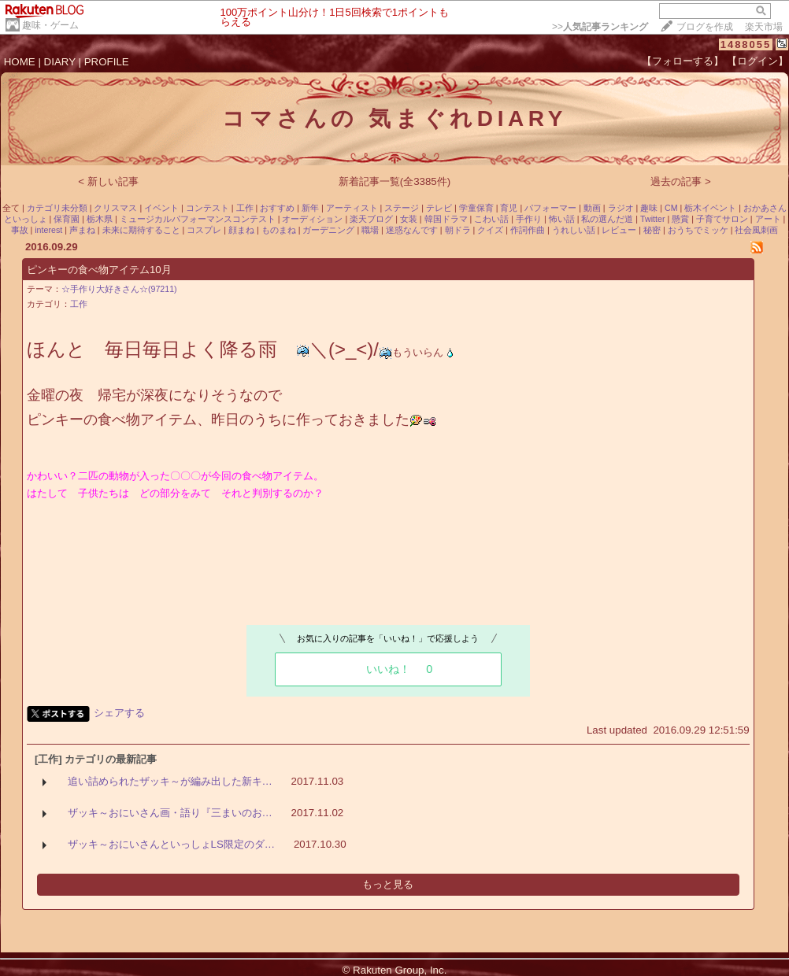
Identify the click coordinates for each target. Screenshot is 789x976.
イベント (161, 208)
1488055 (746, 44)
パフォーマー (550, 208)
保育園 (67, 219)
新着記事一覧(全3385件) (395, 181)
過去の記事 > (680, 181)
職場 (370, 230)
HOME (19, 62)
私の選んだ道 (607, 219)
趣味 (649, 208)
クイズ (490, 230)
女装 (408, 219)
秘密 (652, 230)
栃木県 (100, 219)
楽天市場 (764, 26)
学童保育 (476, 208)
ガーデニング (328, 230)
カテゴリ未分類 (57, 208)
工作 (245, 208)
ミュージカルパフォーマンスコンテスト (198, 219)
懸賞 (680, 219)
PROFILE (106, 62)
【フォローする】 (683, 61)
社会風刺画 (756, 230)
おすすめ (277, 208)
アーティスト (352, 208)
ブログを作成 (704, 26)
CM (671, 208)
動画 (592, 208)
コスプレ (204, 230)
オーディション (312, 219)
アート (768, 219)
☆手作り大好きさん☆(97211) (119, 289)
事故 (19, 230)
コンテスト (207, 208)
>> (600, 26)
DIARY (60, 62)
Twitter (652, 219)
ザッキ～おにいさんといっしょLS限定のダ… (172, 844)
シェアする (119, 713)
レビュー (619, 230)
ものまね (278, 230)
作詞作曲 (527, 230)
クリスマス (115, 208)
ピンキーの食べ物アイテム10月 (99, 269)
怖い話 (562, 219)
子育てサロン (722, 219)
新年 (310, 208)
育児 (508, 208)
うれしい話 (573, 230)
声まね (82, 230)
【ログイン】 (757, 61)
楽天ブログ (371, 219)
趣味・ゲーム (50, 25)
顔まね (241, 230)
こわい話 (491, 219)
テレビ (439, 208)
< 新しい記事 (108, 181)
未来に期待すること (141, 230)
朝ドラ (458, 230)
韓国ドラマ (446, 219)
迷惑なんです (412, 230)
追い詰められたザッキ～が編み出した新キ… (170, 781)
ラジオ (621, 208)
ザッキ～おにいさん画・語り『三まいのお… (170, 813)
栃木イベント (710, 208)
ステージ (401, 208)
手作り (529, 219)
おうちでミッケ (698, 230)
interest (48, 230)
